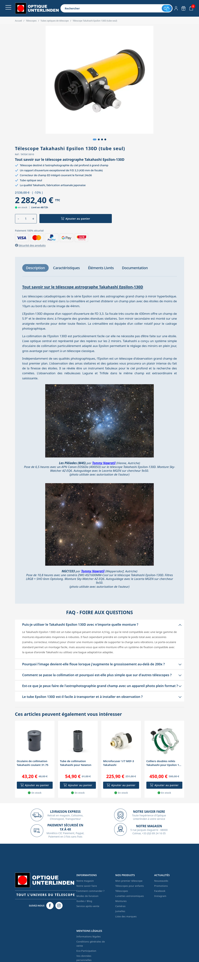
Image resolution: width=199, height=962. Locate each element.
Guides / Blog (84, 901)
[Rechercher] (111, 8)
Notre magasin (85, 880)
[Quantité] (26, 218)
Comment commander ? (91, 891)
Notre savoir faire (87, 885)
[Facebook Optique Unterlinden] (50, 905)
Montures (121, 901)
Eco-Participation (86, 950)
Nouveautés (161, 880)
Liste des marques (126, 916)
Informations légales (89, 936)
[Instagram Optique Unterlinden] (59, 905)
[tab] (35, 268)
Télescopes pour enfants (129, 885)
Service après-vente (88, 906)
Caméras (120, 906)
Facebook (159, 891)
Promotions (161, 885)
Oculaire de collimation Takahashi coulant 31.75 (32, 763)
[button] (94, 139)
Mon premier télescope (129, 880)
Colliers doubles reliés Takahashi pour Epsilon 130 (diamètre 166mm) (164, 763)
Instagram (160, 896)
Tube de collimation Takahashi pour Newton (75, 763)
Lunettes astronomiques (129, 896)
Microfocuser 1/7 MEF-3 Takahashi (118, 763)
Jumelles (120, 911)
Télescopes (121, 891)
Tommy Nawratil (103, 463)
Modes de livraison (88, 896)
